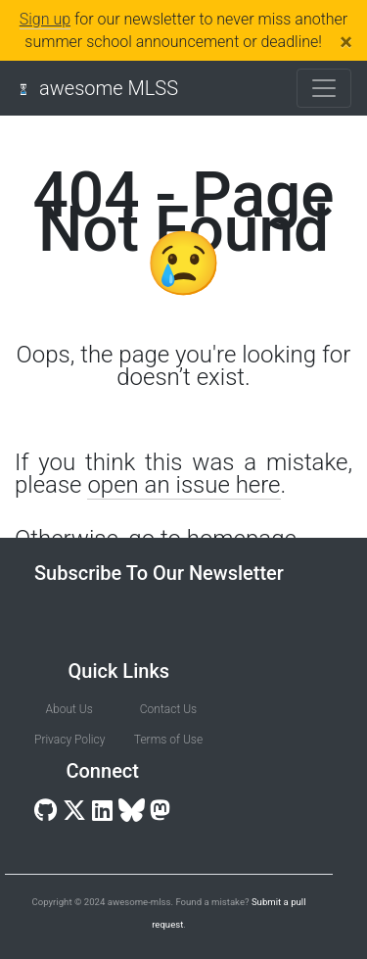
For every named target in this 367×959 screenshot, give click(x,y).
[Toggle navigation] (324, 88)
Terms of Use (168, 739)
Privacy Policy (69, 739)
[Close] (346, 42)
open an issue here (183, 485)
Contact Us (168, 709)
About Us (69, 709)
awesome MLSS (108, 88)
